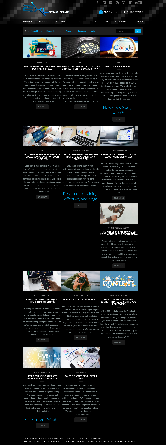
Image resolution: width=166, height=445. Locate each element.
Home (26, 441)
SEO (105, 21)
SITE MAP (106, 441)
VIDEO (73, 441)
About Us (32, 441)
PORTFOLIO (44, 21)
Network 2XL (62, 21)
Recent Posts (36, 31)
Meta (93, 31)
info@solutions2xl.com (96, 438)
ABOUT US (28, 21)
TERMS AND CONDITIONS (94, 441)
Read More (42, 107)
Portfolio (40, 441)
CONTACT (138, 21)
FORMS (117, 441)
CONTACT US (81, 441)
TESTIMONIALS (120, 21)
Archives (69, 31)
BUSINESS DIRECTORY (52, 441)
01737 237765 (134, 12)
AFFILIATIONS (125, 441)
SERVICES (80, 21)
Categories (82, 31)
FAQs (112, 441)
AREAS (133, 441)
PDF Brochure (109, 12)
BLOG (94, 21)
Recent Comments (53, 31)
